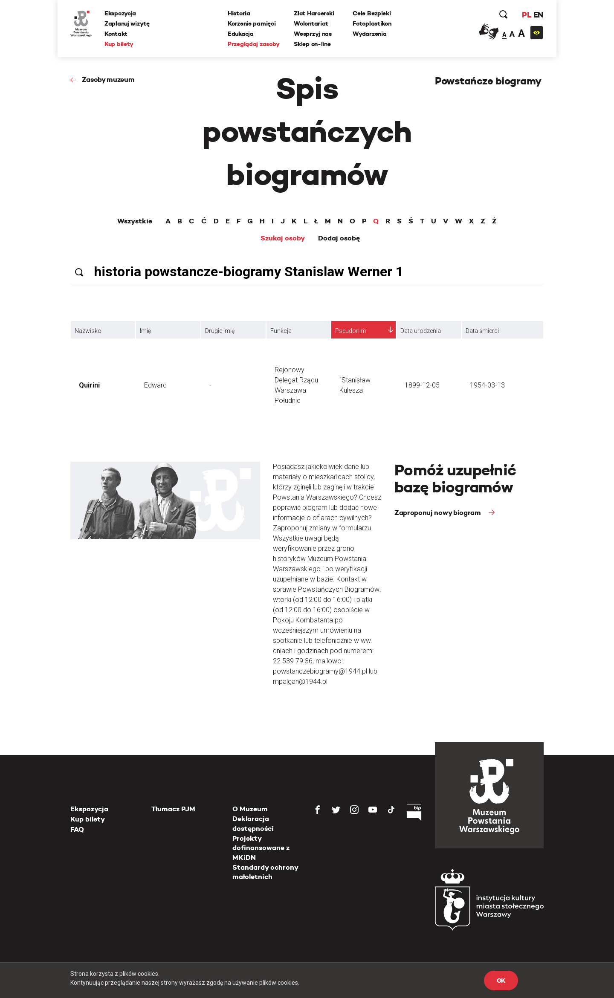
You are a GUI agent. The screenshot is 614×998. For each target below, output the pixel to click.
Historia (239, 13)
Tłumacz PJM (173, 808)
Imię (145, 330)
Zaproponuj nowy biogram (438, 512)
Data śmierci (482, 330)
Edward (155, 385)
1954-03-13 (487, 385)
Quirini (89, 385)
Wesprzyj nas (313, 34)
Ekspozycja (120, 13)
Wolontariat (311, 23)
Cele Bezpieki (372, 13)
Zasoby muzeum (108, 79)
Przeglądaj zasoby (253, 44)
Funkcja (281, 330)
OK (501, 980)
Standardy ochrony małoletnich (265, 872)
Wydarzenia (369, 34)
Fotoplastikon (372, 23)
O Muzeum (250, 808)
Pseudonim (350, 330)
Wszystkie (134, 221)
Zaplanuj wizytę (127, 23)
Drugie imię (220, 330)
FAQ (77, 829)
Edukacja (241, 34)
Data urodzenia (420, 330)
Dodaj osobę (339, 238)
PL (526, 15)
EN (538, 15)
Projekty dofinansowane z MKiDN (261, 848)
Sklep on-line (312, 44)
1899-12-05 (422, 385)
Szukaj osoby (283, 238)
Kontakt (115, 34)
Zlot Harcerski (314, 13)
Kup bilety (118, 44)
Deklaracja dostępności (253, 823)
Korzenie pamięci (252, 23)
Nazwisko (88, 330)
